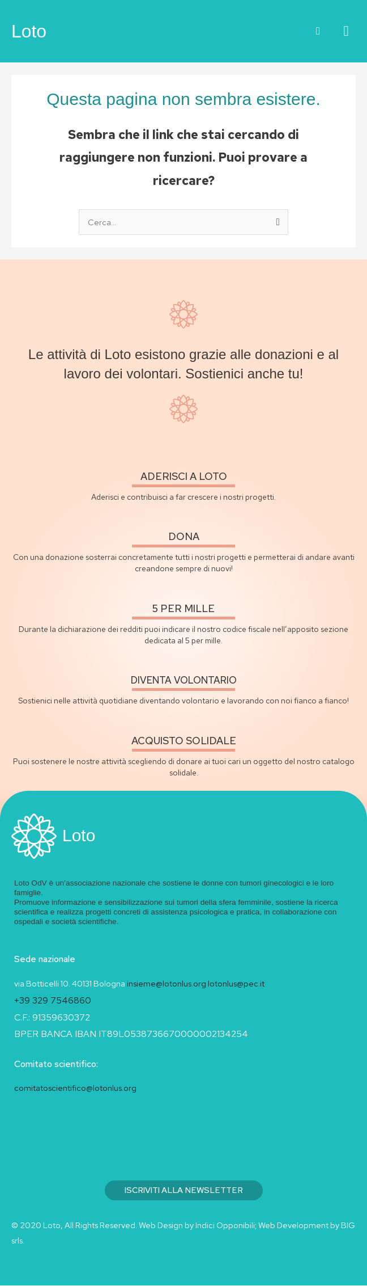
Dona (183, 536)
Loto (28, 31)
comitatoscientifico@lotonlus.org (75, 1088)
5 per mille (183, 608)
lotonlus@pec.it (237, 984)
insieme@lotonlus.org (166, 984)
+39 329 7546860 (52, 1001)
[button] (318, 31)
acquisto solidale (183, 741)
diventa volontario (184, 680)
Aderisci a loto (183, 476)
